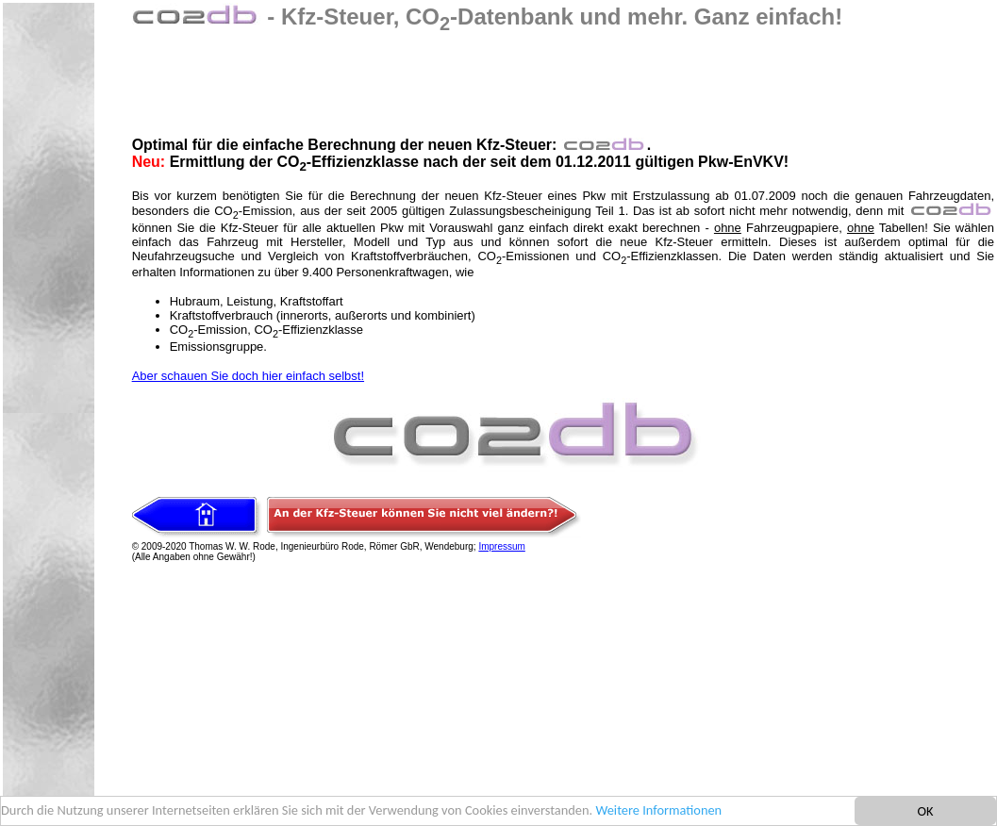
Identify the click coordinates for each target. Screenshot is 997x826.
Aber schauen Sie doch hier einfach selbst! (248, 376)
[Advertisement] (475, 77)
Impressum (501, 546)
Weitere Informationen (658, 810)
